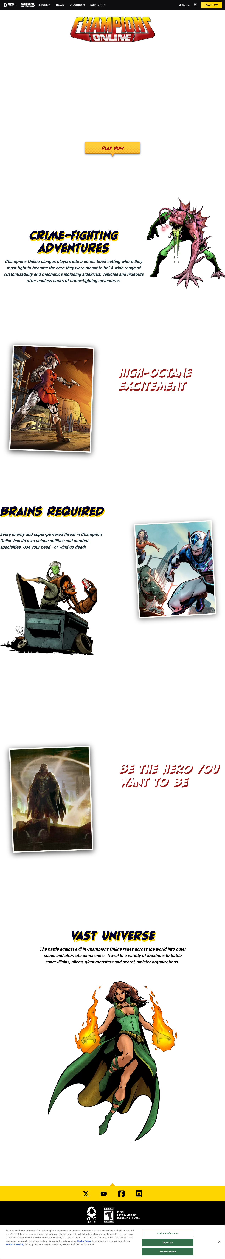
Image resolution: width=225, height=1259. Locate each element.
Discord (77, 5)
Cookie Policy (84, 1241)
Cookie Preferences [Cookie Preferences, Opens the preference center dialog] (167, 1233)
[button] (10, 5)
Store (44, 5)
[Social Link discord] (139, 1193)
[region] (112, 1242)
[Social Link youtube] (103, 1194)
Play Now (211, 5)
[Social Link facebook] (121, 1193)
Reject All (167, 1242)
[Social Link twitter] (86, 1194)
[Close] (219, 1242)
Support (98, 5)
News (60, 5)
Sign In (184, 5)
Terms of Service (14, 1244)
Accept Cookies (167, 1251)
